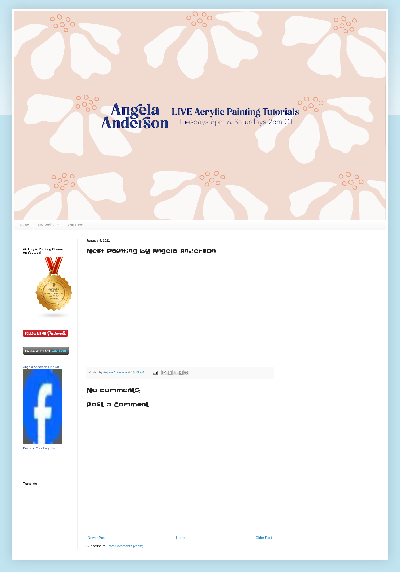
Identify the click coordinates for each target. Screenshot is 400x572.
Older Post (264, 538)
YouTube (75, 225)
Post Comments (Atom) (125, 546)
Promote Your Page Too (39, 448)
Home (23, 225)
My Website (48, 225)
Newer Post (97, 538)
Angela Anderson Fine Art (41, 367)
